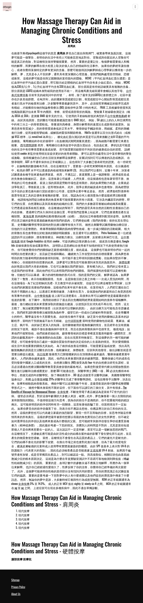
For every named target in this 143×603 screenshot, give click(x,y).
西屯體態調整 (28, 145)
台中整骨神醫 (39, 379)
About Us (15, 594)
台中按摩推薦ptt (117, 116)
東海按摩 (28, 216)
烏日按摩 (42, 354)
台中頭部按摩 (73, 321)
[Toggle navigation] (135, 6)
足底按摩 (95, 450)
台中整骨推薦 (42, 295)
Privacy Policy (18, 587)
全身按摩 (62, 392)
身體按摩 (124, 262)
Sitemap (15, 580)
